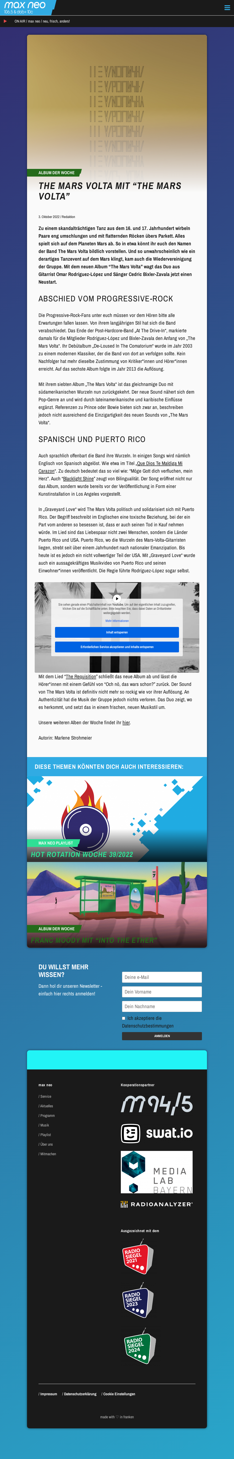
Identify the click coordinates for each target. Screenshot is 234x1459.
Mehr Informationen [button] (117, 621)
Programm (47, 1115)
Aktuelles (46, 1106)
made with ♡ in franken (117, 1416)
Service (45, 1096)
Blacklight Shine (78, 478)
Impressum (48, 1393)
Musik (44, 1125)
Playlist (45, 1134)
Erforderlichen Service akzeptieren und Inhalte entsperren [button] (117, 647)
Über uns (46, 1144)
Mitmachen (48, 1153)
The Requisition (81, 676)
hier (126, 722)
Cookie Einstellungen (119, 1393)
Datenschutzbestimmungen (148, 1025)
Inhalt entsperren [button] (117, 632)
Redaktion (68, 216)
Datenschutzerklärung (80, 1393)
